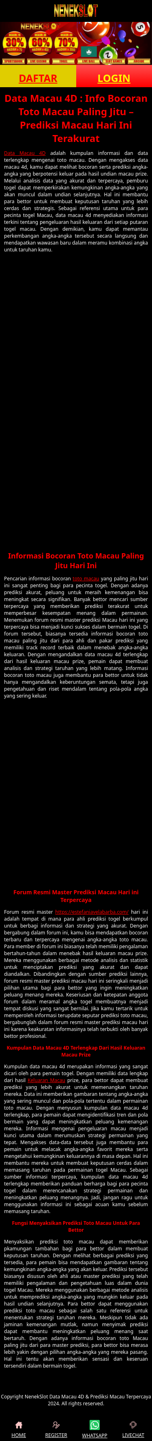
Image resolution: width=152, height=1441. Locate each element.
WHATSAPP (94, 1429)
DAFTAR (38, 78)
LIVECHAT (133, 1429)
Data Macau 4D (25, 153)
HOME (18, 1429)
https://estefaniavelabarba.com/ (91, 911)
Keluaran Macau (46, 1080)
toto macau (86, 578)
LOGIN (114, 78)
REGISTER (56, 1429)
